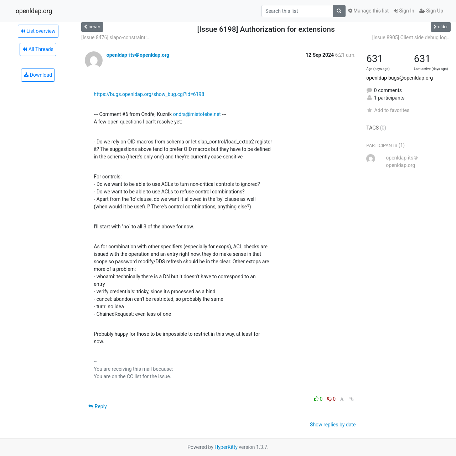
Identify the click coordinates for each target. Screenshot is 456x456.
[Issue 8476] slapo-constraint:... (115, 37)
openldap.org (34, 11)
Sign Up (431, 11)
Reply (97, 406)
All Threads (37, 49)
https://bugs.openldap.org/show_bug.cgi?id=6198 (149, 94)
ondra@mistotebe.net (197, 114)
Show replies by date (333, 424)
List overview (38, 31)
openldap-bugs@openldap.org (399, 78)
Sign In (404, 11)
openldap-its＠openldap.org (138, 55)
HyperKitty (226, 447)
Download (38, 75)
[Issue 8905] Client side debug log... (411, 37)
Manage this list (368, 11)
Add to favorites (387, 110)
